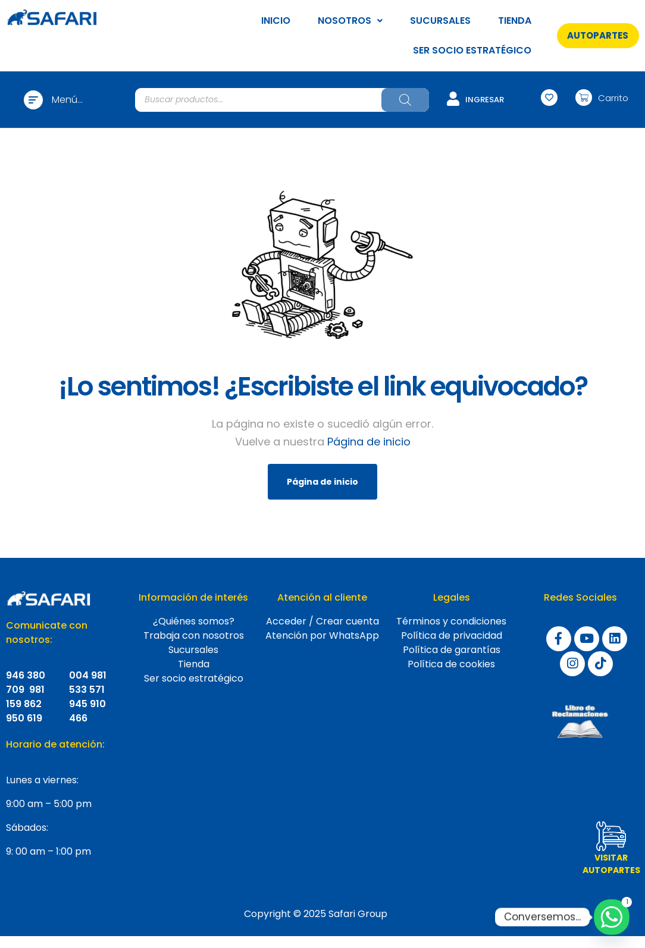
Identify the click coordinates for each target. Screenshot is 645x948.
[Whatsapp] (612, 917)
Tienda (193, 664)
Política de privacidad (451, 635)
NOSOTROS (350, 20)
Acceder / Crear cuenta (322, 621)
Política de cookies (451, 664)
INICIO (275, 20)
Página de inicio (369, 441)
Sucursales (193, 650)
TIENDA (514, 20)
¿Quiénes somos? (193, 621)
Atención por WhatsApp (322, 635)
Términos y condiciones (451, 621)
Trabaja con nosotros (193, 635)
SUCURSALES (440, 20)
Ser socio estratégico (193, 678)
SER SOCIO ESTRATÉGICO (472, 50)
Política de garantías (451, 650)
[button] (598, 35)
